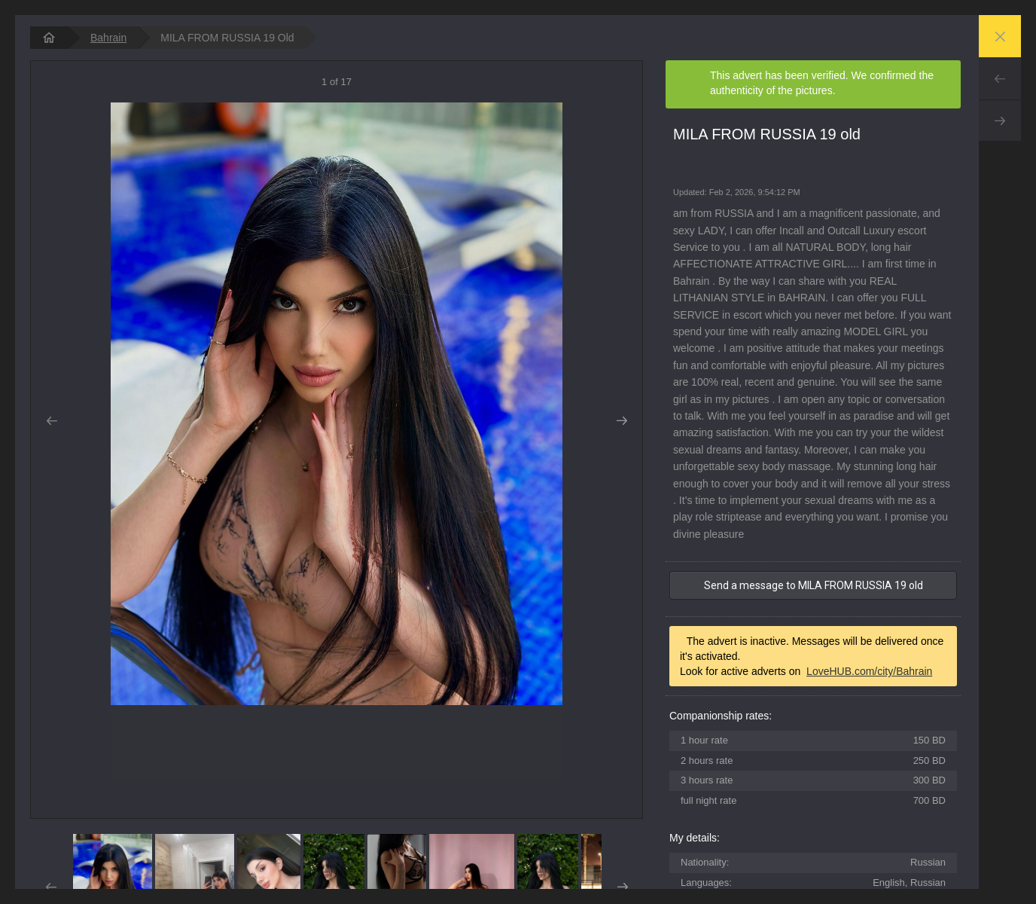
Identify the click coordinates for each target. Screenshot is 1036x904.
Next (1000, 120)
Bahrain (108, 38)
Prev (1000, 78)
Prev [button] (51, 421)
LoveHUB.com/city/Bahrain (869, 671)
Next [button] (621, 421)
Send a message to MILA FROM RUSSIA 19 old (813, 585)
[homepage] (49, 37)
